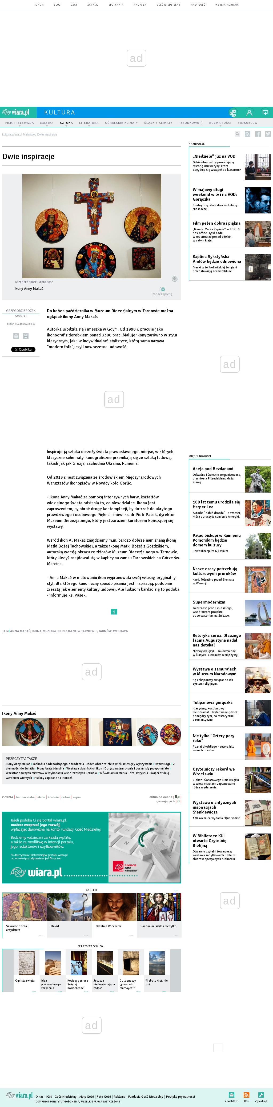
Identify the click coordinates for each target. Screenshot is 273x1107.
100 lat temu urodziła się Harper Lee (216, 504)
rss (247, 134)
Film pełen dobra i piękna (216, 223)
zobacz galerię (162, 294)
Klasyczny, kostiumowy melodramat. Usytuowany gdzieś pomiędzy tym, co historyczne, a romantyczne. (215, 714)
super (77, 797)
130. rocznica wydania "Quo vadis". (217, 818)
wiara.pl (19, 112)
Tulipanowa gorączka (212, 702)
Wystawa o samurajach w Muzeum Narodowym (214, 671)
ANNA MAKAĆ (20, 631)
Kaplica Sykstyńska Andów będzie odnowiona (217, 259)
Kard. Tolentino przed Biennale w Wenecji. (213, 581)
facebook (258, 134)
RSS (246, 1094)
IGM (49, 1097)
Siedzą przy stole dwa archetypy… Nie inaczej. (216, 207)
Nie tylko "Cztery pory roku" (213, 738)
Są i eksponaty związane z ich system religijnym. (213, 682)
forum (39, 4)
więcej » (41, 933)
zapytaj (93, 4)
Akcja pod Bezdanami (213, 468)
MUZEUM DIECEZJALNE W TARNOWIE (70, 631)
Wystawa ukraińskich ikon (84, 769)
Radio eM (140, 4)
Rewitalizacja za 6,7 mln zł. (211, 551)
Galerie (92, 890)
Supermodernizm (209, 602)
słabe (41, 797)
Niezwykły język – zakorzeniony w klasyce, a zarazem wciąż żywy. (215, 653)
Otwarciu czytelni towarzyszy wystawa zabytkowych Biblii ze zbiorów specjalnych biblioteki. (214, 855)
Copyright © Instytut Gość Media (57, 1101)
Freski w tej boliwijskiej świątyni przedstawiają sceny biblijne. (215, 269)
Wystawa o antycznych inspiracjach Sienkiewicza (214, 807)
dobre (65, 797)
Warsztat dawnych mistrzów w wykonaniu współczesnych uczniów (51, 773)
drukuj (26, 336)
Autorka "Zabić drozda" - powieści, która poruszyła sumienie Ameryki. (217, 515)
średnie (53, 797)
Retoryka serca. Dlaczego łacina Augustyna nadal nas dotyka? (217, 640)
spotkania (116, 4)
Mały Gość (198, 4)
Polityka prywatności (180, 1097)
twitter (268, 134)
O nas (39, 1097)
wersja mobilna (227, 4)
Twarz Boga (163, 764)
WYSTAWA (120, 631)
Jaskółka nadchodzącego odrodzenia (58, 764)
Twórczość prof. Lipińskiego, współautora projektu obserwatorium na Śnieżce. (212, 612)
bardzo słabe (25, 797)
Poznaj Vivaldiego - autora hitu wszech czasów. (213, 748)
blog (57, 4)
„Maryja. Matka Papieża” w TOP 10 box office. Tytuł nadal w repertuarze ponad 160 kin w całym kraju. (216, 235)
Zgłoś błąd (261, 1094)
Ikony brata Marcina (50, 769)
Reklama (119, 1097)
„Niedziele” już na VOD (214, 156)
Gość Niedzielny (168, 4)
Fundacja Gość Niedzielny (145, 1097)
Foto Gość (104, 1097)
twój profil (249, 112)
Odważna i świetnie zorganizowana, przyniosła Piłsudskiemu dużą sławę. (217, 478)
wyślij (16, 336)
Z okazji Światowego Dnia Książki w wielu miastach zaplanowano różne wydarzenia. (216, 783)
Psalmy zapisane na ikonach (53, 778)
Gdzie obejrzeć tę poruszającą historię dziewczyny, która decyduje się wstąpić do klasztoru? (217, 166)
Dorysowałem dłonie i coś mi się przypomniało (137, 769)
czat (74, 4)
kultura (59, 112)
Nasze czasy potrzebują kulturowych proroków (215, 571)
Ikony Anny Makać (19, 713)
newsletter (231, 1094)
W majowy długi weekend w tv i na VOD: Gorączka (215, 194)
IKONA (37, 631)
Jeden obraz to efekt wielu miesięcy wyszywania (119, 764)
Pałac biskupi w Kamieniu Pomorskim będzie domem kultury (217, 540)
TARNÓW (105, 631)
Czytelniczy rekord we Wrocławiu (214, 771)
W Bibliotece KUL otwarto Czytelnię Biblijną (209, 841)
